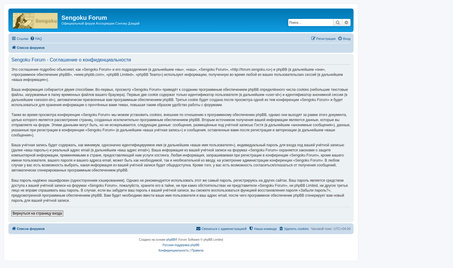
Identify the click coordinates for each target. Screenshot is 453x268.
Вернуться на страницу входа (37, 213)
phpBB (170, 239)
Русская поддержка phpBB (180, 245)
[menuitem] (36, 38)
